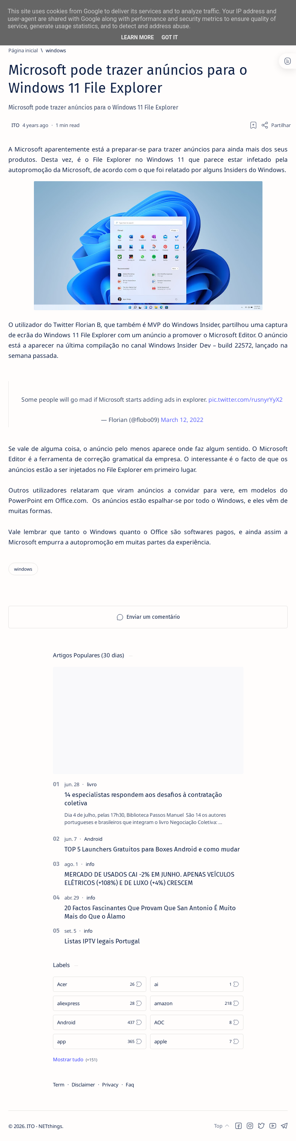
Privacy (110, 1084)
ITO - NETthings (44, 1126)
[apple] (196, 1041)
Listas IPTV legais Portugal (102, 941)
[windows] (56, 50)
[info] (90, 864)
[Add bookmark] (253, 125)
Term (58, 1084)
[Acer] (99, 984)
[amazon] (196, 1003)
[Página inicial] (23, 50)
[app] (99, 1041)
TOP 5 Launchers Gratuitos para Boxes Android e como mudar (152, 849)
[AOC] (196, 1022)
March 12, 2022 (182, 419)
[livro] (92, 784)
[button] (238, 1125)
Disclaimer (83, 1084)
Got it (170, 37)
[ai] (196, 984)
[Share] (276, 125)
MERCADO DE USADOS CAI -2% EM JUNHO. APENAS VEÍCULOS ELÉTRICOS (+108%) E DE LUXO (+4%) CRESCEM (149, 879)
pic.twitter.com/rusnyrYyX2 (245, 399)
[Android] (93, 839)
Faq (130, 1084)
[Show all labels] (75, 1059)
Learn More (137, 37)
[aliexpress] (99, 1003)
